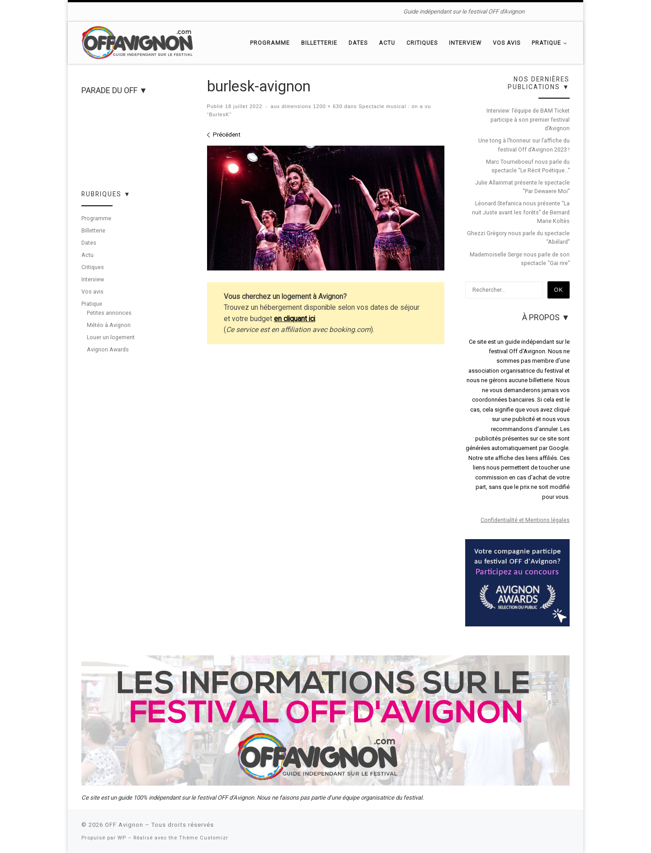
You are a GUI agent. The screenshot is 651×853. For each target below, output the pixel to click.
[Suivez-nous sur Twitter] (554, 11)
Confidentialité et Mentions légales (525, 520)
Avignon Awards (108, 349)
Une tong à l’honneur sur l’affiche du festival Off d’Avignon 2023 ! (524, 144)
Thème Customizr (203, 838)
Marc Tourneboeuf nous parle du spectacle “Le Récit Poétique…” (528, 166)
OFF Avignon (124, 824)
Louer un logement (111, 337)
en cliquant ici (294, 318)
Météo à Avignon (109, 325)
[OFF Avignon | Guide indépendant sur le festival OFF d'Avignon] (137, 41)
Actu (87, 254)
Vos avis (92, 291)
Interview (92, 279)
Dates (88, 242)
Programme (96, 218)
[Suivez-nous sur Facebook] (541, 11)
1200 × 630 (327, 106)
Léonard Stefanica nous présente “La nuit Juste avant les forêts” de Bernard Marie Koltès (521, 212)
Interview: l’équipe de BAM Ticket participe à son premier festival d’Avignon (528, 119)
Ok (558, 290)
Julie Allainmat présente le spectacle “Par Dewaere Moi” (522, 186)
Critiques (92, 267)
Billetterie (93, 230)
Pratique (91, 303)
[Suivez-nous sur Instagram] (567, 11)
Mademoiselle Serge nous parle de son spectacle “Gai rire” (520, 258)
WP (122, 838)
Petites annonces (109, 312)
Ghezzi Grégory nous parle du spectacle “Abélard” (518, 237)
